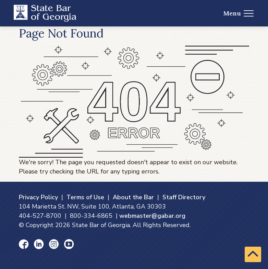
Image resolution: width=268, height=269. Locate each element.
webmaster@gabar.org (152, 216)
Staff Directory (183, 197)
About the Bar (133, 197)
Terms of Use (85, 197)
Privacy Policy (38, 197)
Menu (238, 13)
